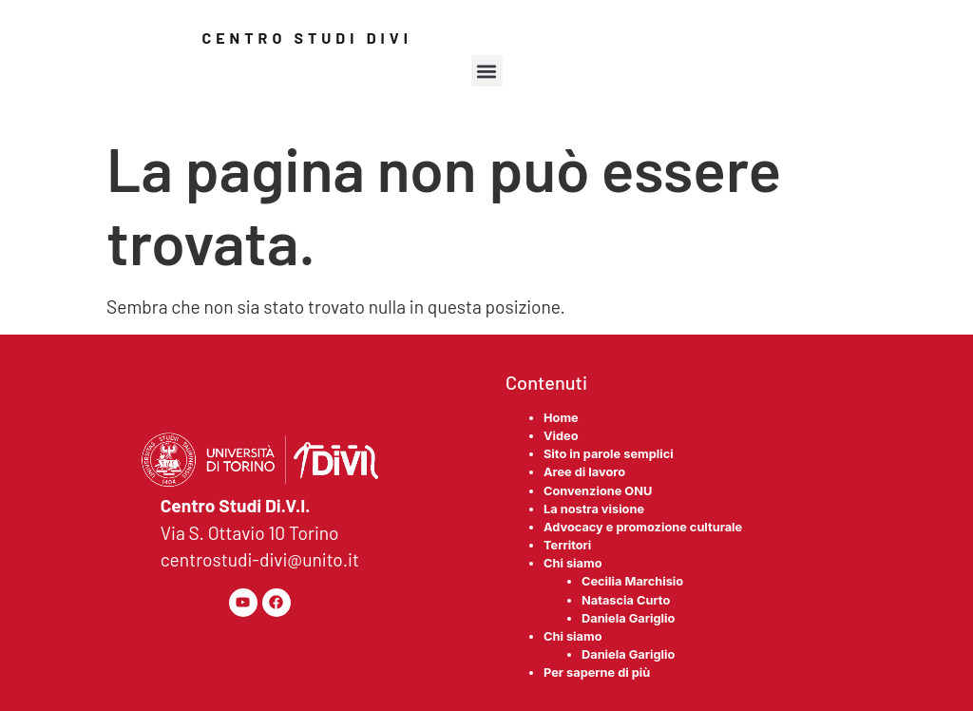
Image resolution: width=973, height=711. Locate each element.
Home (561, 418)
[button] (487, 70)
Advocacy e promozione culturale (643, 527)
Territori (567, 545)
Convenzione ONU (598, 491)
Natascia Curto (626, 600)
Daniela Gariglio (628, 618)
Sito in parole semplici (609, 454)
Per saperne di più (597, 672)
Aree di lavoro (584, 472)
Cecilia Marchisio (632, 581)
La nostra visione (594, 509)
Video (561, 436)
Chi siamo (573, 563)
